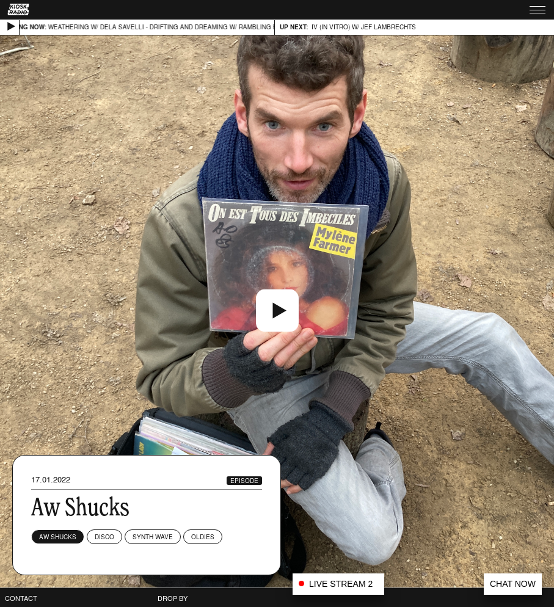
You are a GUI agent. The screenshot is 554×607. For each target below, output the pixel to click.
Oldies (202, 536)
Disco (104, 536)
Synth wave (153, 536)
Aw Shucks (57, 536)
